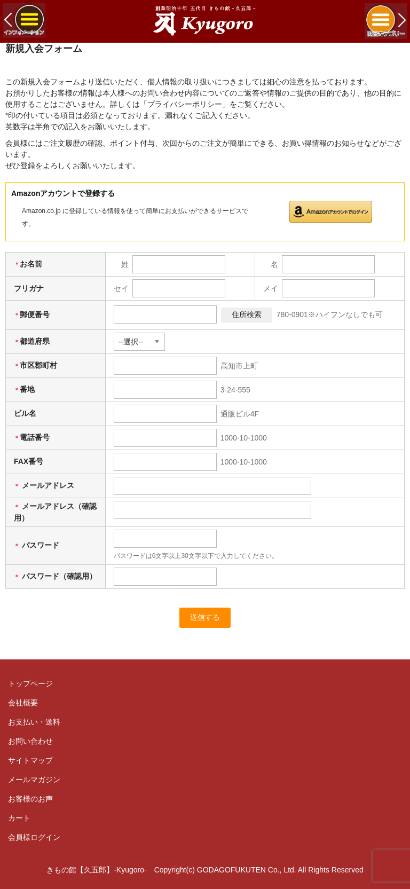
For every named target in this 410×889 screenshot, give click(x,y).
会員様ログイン (34, 837)
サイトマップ (30, 760)
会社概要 (23, 702)
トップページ (30, 683)
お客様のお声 (30, 798)
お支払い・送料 (34, 722)
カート (19, 818)
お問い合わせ (30, 741)
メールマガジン (34, 779)
